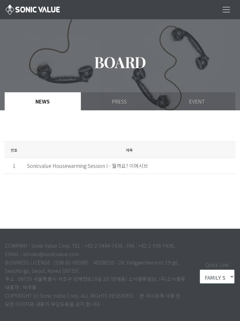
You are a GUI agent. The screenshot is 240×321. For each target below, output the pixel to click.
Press (119, 101)
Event (197, 101)
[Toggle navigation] (226, 9)
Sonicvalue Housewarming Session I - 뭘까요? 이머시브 (87, 165)
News (42, 101)
